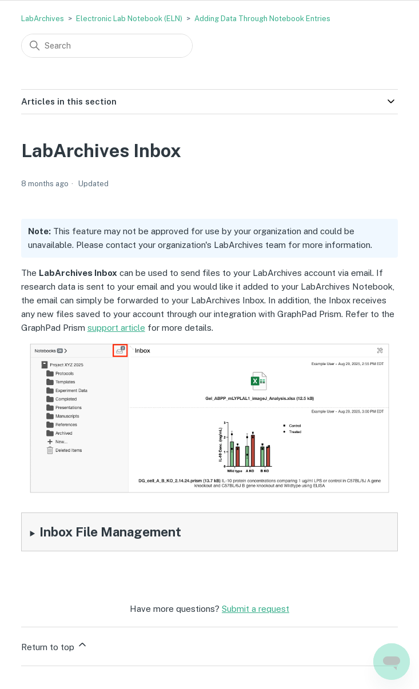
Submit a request (255, 609)
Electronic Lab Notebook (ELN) (129, 18)
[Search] (107, 45)
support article (116, 328)
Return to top (54, 645)
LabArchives (42, 18)
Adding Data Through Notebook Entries (262, 18)
